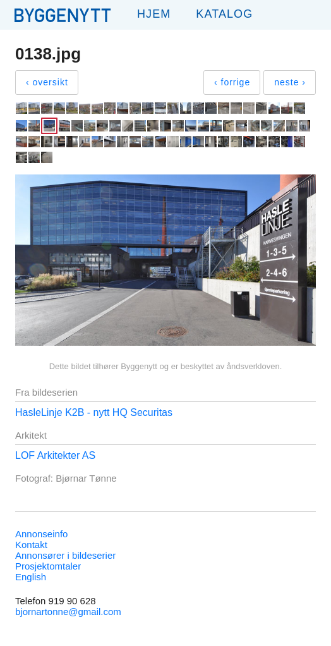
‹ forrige (232, 82)
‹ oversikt (47, 82)
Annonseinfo (41, 533)
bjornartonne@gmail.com (68, 611)
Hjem (154, 14)
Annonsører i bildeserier (65, 555)
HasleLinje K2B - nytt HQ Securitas (93, 412)
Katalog (224, 14)
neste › (290, 82)
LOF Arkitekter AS (55, 455)
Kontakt (31, 544)
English (30, 576)
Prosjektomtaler (48, 566)
